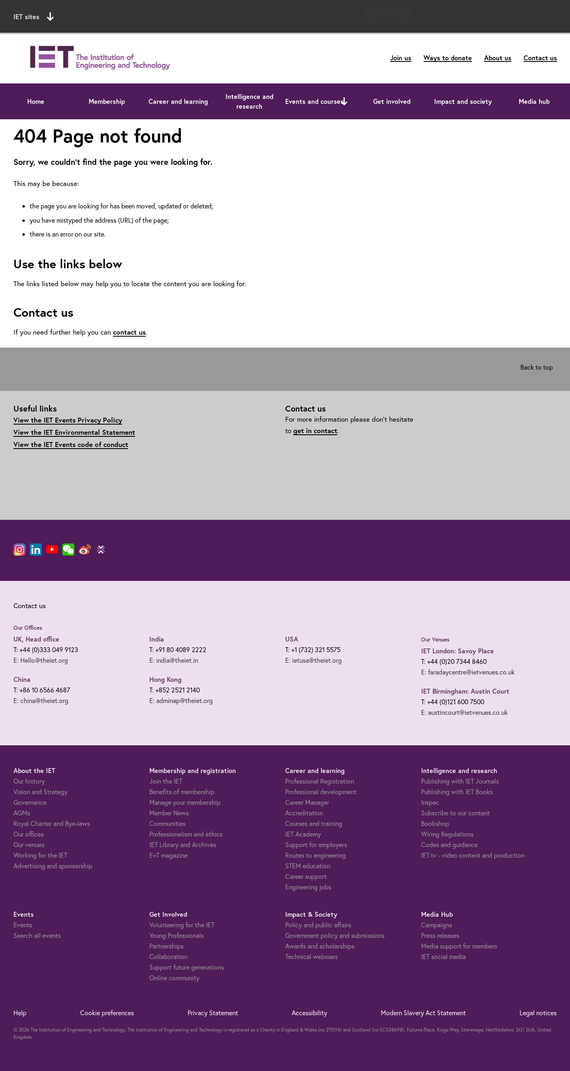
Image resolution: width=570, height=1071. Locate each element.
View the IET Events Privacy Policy (67, 420)
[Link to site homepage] (98, 58)
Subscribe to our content (455, 812)
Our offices (28, 834)
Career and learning (178, 101)
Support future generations (186, 967)
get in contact (315, 430)
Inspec (430, 802)
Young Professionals (176, 935)
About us (497, 57)
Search (387, 15)
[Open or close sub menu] (344, 101)
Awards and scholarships (319, 946)
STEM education (307, 865)
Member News (169, 812)
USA (291, 639)
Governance (29, 802)
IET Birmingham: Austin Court (465, 691)
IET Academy (303, 834)
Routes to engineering (315, 855)
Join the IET (165, 781)
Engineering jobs (308, 887)
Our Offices (27, 627)
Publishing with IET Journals (460, 781)
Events (22, 924)
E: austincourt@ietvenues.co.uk (464, 712)
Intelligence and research (249, 101)
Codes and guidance (449, 844)
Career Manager (307, 802)
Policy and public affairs (318, 924)
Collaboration (168, 956)
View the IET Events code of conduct (70, 444)
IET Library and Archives (182, 844)
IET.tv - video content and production (472, 855)
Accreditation (304, 812)
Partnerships (166, 946)
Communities (167, 823)
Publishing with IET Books (457, 791)
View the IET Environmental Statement (74, 432)
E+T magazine (168, 855)
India (156, 639)
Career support (306, 876)
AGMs (21, 812)
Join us (400, 57)
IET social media (443, 956)
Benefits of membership (181, 791)
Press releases (440, 935)
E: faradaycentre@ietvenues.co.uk (468, 672)
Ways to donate (448, 57)
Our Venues (435, 639)
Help (19, 1012)
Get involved (392, 101)
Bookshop (435, 823)
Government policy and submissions (334, 935)
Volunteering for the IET (181, 924)
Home (35, 101)
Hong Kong (165, 679)
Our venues (28, 844)
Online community (174, 977)
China (22, 679)
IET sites (33, 17)
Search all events (37, 935)
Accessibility (309, 1012)
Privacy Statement (213, 1012)
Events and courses (314, 101)
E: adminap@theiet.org (181, 700)
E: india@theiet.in (173, 660)
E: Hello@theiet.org (40, 660)
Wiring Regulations (447, 834)
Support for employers (316, 844)
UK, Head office (36, 639)
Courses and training (313, 823)
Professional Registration (319, 781)
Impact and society (463, 101)
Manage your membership (185, 802)
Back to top (536, 367)
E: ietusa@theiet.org (313, 660)
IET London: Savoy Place (457, 650)
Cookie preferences (107, 1012)
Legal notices (538, 1012)
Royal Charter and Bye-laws (51, 823)
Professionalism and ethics (186, 834)
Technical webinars (311, 956)
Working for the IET (40, 855)
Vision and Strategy (40, 791)
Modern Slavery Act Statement (423, 1012)
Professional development (320, 791)
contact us (129, 332)
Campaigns (436, 924)
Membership (107, 101)
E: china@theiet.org (40, 700)
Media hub (534, 101)
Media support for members (459, 946)
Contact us (540, 57)
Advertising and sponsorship (52, 865)
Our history (29, 781)
